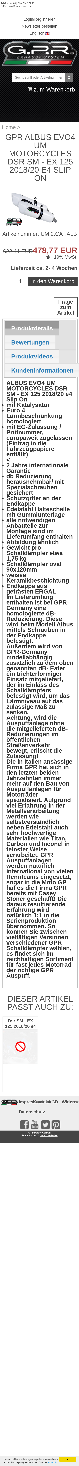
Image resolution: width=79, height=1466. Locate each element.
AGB (53, 1101)
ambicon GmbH (48, 1135)
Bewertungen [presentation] (30, 342)
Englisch (37, 33)
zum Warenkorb (54, 87)
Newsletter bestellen (39, 26)
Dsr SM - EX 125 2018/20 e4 (20, 1023)
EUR (26, 251)
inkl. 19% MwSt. (61, 257)
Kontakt (39, 1101)
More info (52, 1462)
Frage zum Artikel (65, 307)
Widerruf (68, 1101)
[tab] (32, 328)
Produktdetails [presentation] (32, 328)
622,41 (11, 251)
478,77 (45, 250)
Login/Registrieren (39, 19)
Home (9, 127)
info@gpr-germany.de (20, 6)
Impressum (25, 1101)
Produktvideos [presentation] (32, 356)
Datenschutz (25, 1111)
